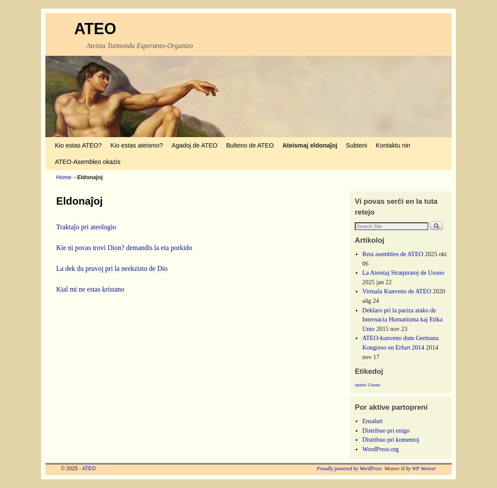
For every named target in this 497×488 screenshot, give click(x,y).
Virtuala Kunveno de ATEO (396, 291)
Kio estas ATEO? (78, 145)
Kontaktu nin (393, 145)
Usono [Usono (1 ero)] (374, 384)
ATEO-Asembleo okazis (88, 161)
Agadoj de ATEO (194, 145)
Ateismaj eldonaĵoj (309, 145)
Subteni (356, 145)
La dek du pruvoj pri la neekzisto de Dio (112, 268)
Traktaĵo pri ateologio (86, 227)
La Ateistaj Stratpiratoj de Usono (403, 272)
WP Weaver (424, 469)
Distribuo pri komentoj (390, 439)
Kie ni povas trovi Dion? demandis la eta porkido (124, 247)
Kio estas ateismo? (137, 145)
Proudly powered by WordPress (349, 469)
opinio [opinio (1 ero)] (360, 384)
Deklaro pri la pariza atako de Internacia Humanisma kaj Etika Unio (402, 319)
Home (63, 177)
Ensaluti (372, 420)
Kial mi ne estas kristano (90, 289)
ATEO (95, 29)
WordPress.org (380, 449)
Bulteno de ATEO (250, 145)
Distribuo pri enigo (386, 430)
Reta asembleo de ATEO (392, 253)
